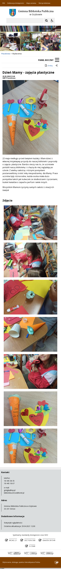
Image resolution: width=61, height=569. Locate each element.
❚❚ (5, 46)
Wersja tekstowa (44, 3)
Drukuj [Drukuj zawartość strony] (48, 65)
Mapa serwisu (31, 3)
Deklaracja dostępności (15, 3)
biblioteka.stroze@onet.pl (14, 493)
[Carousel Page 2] (26, 46)
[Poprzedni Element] (11, 46)
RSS (3, 3)
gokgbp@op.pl (9, 490)
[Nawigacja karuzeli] (15, 46)
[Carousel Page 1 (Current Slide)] (24, 46)
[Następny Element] (18, 46)
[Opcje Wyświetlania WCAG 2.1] (52, 20)
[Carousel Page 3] (28, 46)
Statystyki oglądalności (13, 523)
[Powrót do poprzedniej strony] (57, 65)
